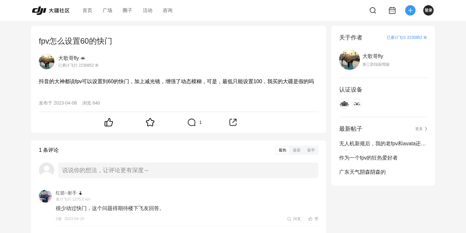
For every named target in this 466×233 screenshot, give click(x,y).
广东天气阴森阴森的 (362, 172)
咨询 (167, 10)
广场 (107, 10)
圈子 (127, 10)
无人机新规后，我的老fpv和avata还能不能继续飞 (383, 143)
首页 (87, 10)
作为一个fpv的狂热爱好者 (368, 158)
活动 (147, 10)
